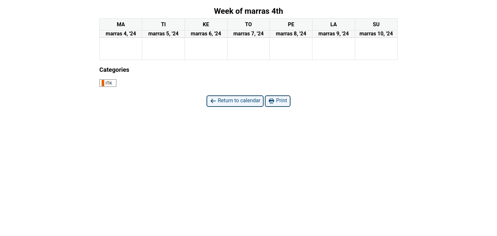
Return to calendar (235, 100)
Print (277, 100)
